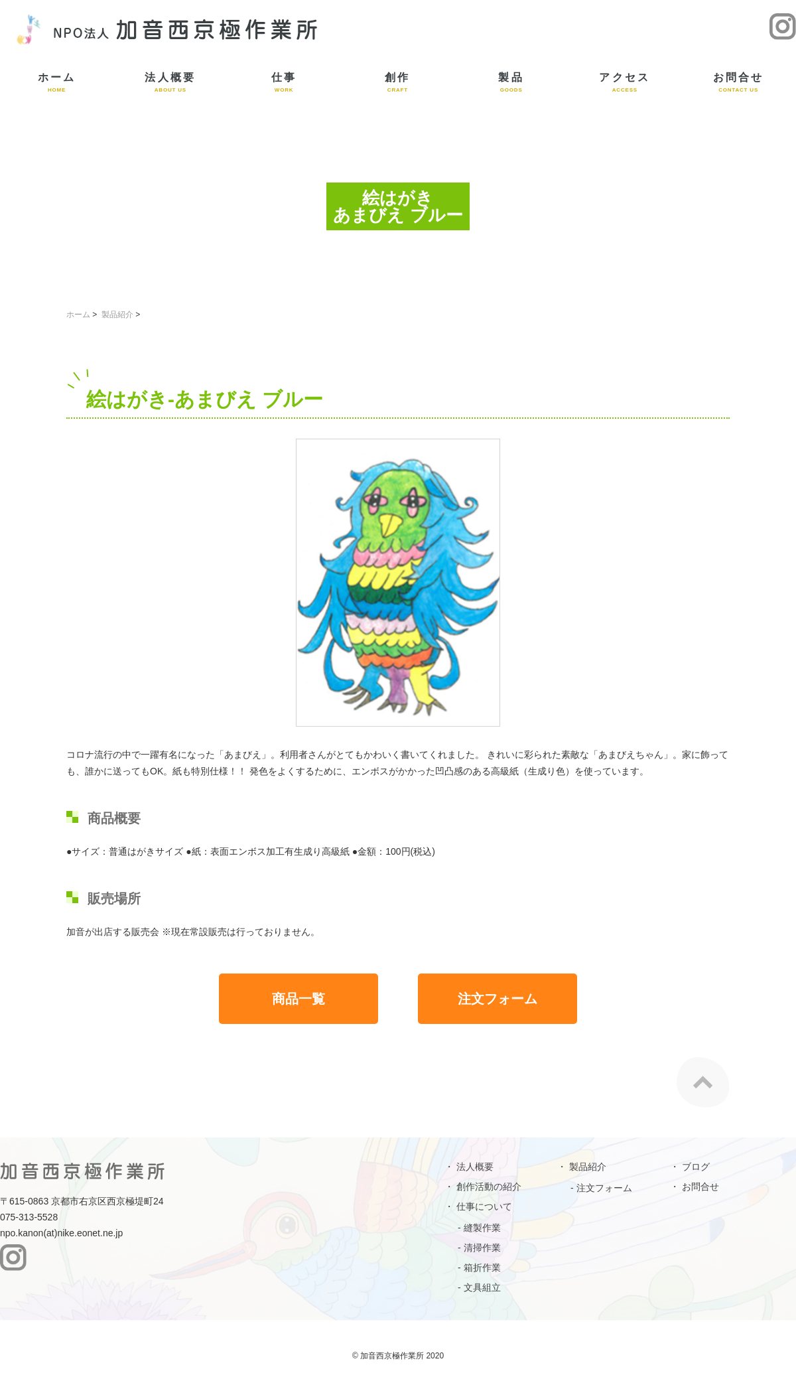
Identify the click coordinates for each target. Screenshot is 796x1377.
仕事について (484, 1206)
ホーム (56, 82)
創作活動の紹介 (488, 1186)
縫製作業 (482, 1227)
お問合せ (738, 82)
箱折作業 (482, 1267)
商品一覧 (298, 998)
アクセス (624, 82)
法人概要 (170, 82)
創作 (397, 82)
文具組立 (482, 1287)
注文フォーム (497, 998)
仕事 (284, 82)
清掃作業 (482, 1247)
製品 (511, 82)
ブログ (696, 1166)
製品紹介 (117, 314)
